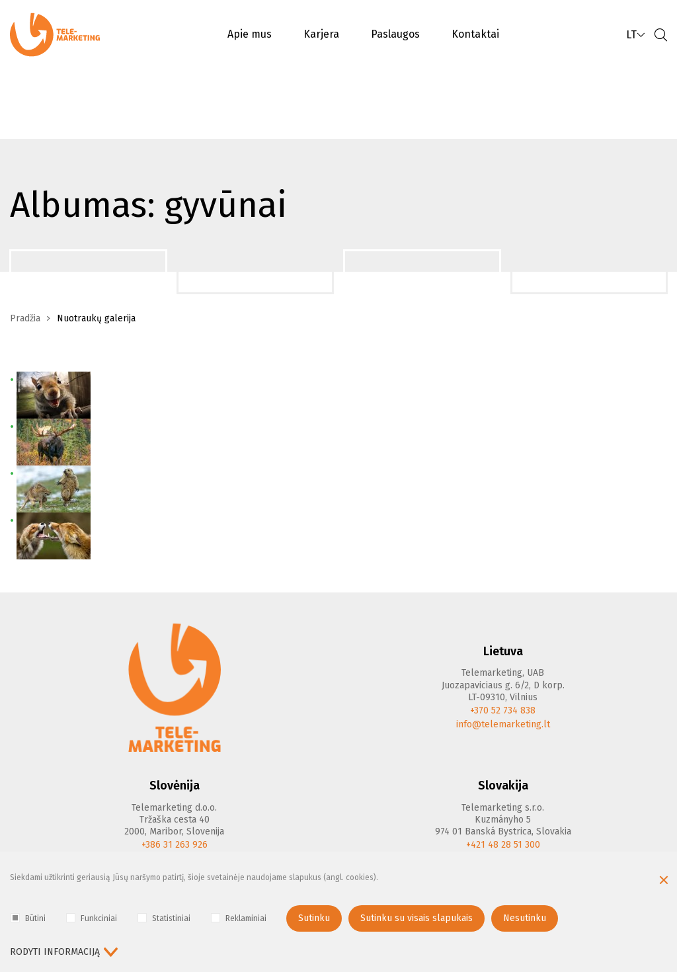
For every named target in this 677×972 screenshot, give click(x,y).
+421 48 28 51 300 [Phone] (503, 844)
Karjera (321, 34)
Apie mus (249, 34)
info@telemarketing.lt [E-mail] (503, 724)
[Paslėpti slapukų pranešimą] (664, 881)
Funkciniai (91, 918)
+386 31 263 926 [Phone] (174, 844)
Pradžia (25, 318)
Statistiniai (164, 918)
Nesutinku (524, 918)
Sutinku (314, 918)
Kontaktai (475, 34)
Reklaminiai (238, 918)
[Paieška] (660, 35)
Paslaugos (395, 34)
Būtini (28, 918)
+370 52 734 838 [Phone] (503, 710)
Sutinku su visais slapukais (416, 918)
